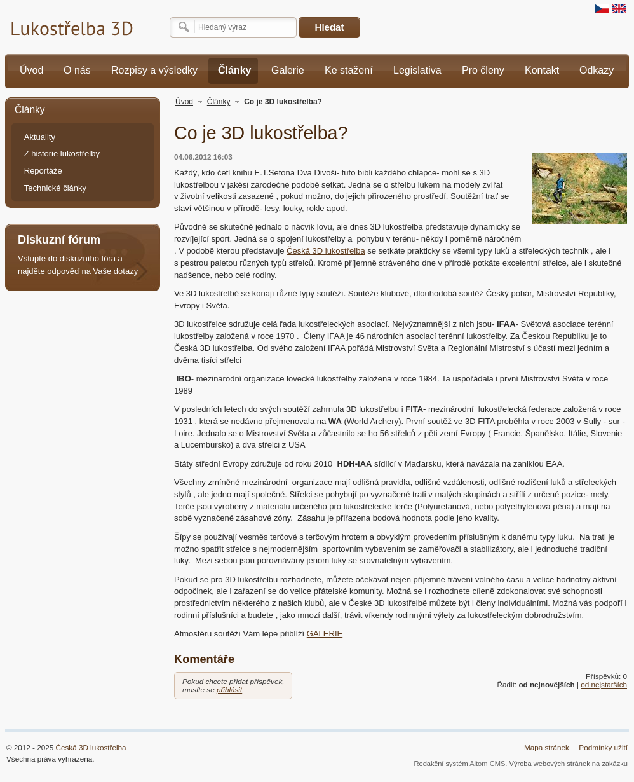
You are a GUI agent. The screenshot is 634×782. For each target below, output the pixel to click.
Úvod (184, 101)
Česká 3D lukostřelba (326, 251)
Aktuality (39, 137)
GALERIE (324, 633)
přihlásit (229, 689)
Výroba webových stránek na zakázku (568, 763)
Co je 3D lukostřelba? (283, 101)
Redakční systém (441, 763)
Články (219, 101)
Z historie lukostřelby (62, 153)
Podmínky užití (603, 747)
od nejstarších (604, 684)
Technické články (55, 188)
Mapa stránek (546, 747)
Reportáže (43, 170)
